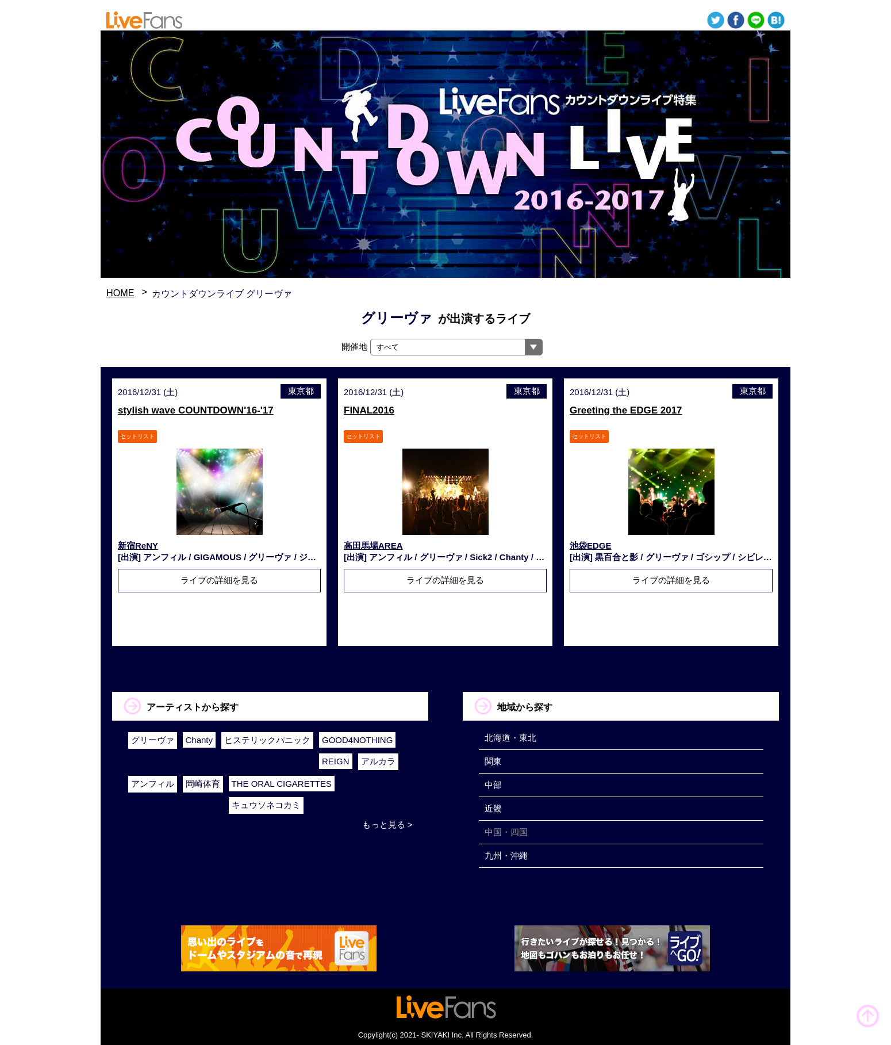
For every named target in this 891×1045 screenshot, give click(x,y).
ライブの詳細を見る (219, 580)
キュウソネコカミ (266, 805)
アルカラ (378, 761)
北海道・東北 (510, 737)
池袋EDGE (591, 545)
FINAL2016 (369, 410)
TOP (868, 1016)
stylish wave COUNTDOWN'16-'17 (196, 410)
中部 (493, 785)
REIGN (336, 761)
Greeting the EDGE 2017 (626, 410)
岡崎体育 (203, 783)
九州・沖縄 (506, 855)
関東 (493, 761)
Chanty (199, 740)
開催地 (354, 346)
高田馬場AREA (373, 545)
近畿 (493, 808)
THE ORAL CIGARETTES (282, 783)
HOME (120, 293)
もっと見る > (387, 824)
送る (756, 20)
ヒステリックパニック (267, 740)
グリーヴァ (152, 740)
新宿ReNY (138, 545)
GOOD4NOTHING (357, 740)
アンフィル (152, 783)
